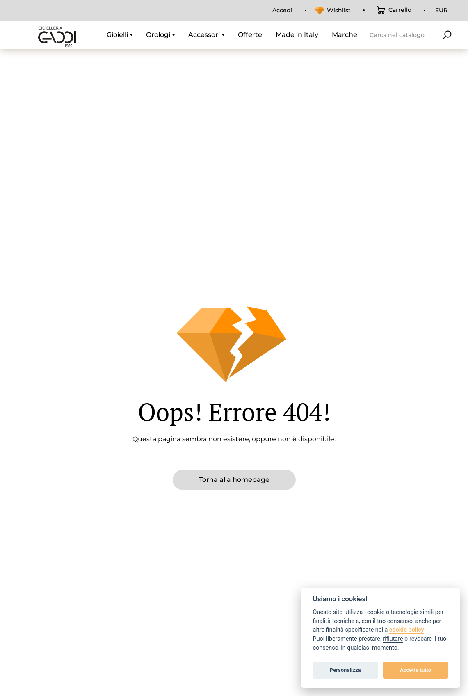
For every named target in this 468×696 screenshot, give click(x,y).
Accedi (282, 10)
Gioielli (117, 35)
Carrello (399, 10)
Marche (344, 35)
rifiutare (393, 638)
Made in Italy (297, 35)
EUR (441, 10)
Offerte (250, 35)
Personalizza (345, 670)
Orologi (158, 35)
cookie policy (406, 629)
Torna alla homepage (234, 480)
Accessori (204, 35)
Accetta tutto (415, 670)
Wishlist (339, 10)
